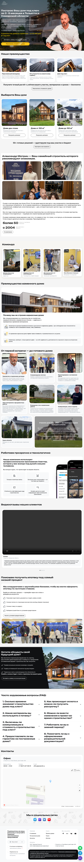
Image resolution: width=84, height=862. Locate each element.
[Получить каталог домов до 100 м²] (70, 135)
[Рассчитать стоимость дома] (15, 43)
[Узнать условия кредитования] (14, 615)
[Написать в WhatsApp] (80, 848)
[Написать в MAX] (80, 858)
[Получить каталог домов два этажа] (14, 135)
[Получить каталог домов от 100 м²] (42, 135)
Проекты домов (50, 833)
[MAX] (67, 833)
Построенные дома (35, 835)
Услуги (47, 835)
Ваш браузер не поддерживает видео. (11, 260)
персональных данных (15, 848)
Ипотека (48, 838)
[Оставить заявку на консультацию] (15, 39)
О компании (8, 232)
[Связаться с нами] (58, 440)
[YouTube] (75, 833)
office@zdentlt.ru (39, 766)
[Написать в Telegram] (80, 853)
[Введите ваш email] (15, 842)
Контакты (32, 838)
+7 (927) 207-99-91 (25, 766)
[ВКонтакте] (71, 833)
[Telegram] (63, 833)
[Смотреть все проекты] (42, 146)
